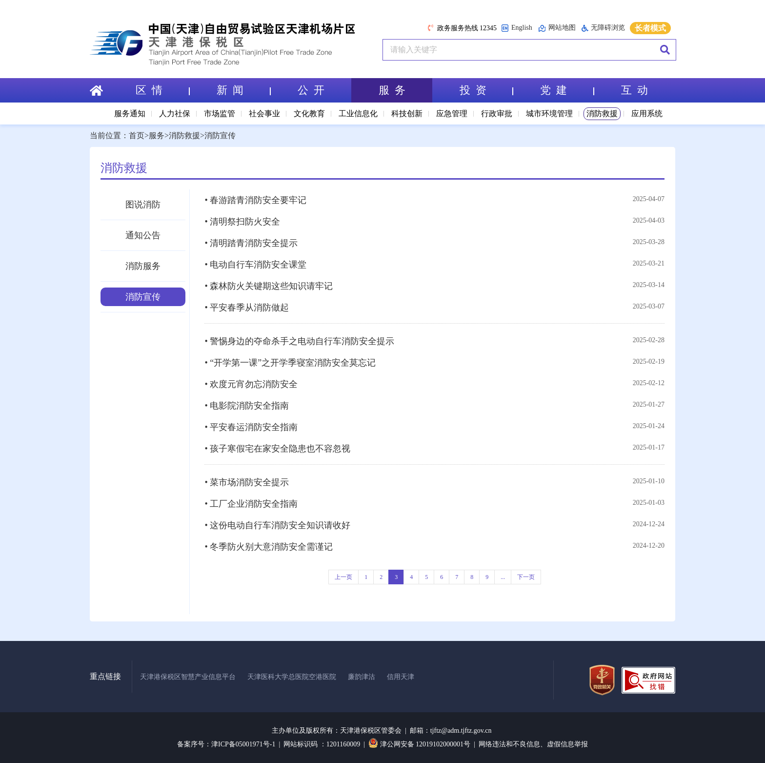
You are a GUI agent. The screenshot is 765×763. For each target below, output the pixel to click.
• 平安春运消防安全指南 (251, 427)
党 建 (567, 90)
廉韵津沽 (361, 677)
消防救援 (602, 113)
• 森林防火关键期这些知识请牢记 (268, 286)
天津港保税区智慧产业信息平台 (188, 677)
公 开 (311, 90)
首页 (136, 135)
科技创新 (407, 113)
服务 (156, 135)
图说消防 (143, 204)
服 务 (392, 90)
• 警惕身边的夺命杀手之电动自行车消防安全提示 (299, 341)
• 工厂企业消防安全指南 (251, 504)
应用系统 (647, 113)
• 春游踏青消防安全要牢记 (255, 200)
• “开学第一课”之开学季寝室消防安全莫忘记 (290, 363)
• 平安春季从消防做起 (246, 307)
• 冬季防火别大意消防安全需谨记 (268, 547)
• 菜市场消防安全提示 (246, 482)
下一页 (526, 577)
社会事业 (264, 113)
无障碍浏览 (603, 28)
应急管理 (451, 113)
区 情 (162, 90)
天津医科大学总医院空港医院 (291, 677)
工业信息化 (358, 113)
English (516, 28)
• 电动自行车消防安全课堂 (255, 264)
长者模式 (650, 28)
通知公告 (143, 235)
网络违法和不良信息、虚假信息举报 (533, 744)
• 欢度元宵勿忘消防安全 (251, 384)
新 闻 (243, 90)
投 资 (486, 90)
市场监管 (219, 113)
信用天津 (400, 677)
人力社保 (174, 113)
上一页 (343, 577)
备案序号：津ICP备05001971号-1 (226, 744)
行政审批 (496, 113)
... (503, 577)
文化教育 (309, 113)
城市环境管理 (549, 113)
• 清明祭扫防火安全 (242, 222)
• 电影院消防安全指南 (246, 406)
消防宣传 (220, 135)
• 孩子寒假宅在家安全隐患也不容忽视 (277, 449)
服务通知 (129, 113)
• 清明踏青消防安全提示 (251, 243)
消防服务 (143, 266)
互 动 (634, 90)
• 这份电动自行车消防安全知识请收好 (277, 525)
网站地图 (557, 28)
